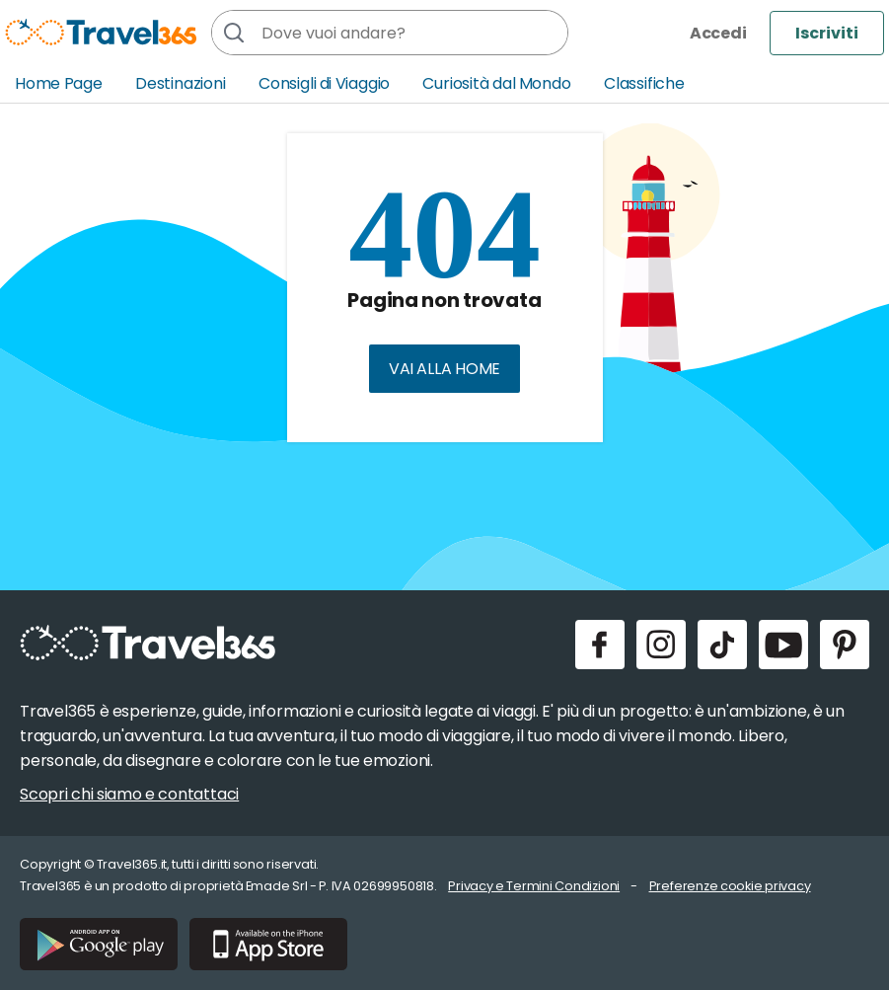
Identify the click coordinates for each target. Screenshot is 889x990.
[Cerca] (234, 32)
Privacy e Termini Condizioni (534, 885)
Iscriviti (826, 33)
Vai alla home (444, 368)
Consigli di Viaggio (324, 83)
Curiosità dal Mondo (496, 83)
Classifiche (644, 83)
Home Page (59, 83)
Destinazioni (180, 83)
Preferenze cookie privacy (730, 885)
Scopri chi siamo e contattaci (129, 794)
